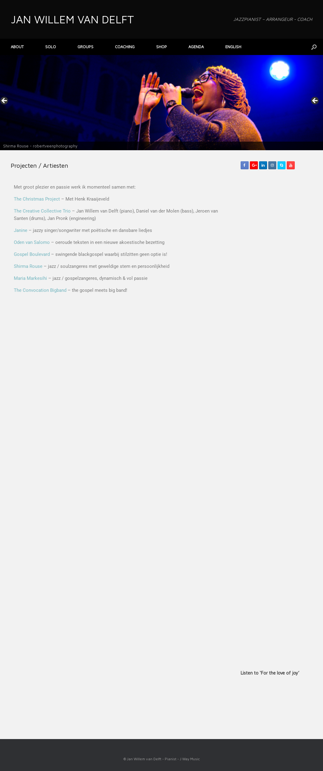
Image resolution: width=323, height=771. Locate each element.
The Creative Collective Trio (42, 211)
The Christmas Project (37, 199)
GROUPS (85, 46)
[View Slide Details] (161, 102)
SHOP (161, 46)
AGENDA (196, 46)
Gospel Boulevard (32, 254)
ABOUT (17, 46)
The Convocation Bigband (40, 290)
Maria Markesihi (30, 278)
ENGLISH (233, 46)
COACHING (125, 46)
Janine (20, 230)
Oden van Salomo (32, 242)
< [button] (4, 101)
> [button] (315, 101)
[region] (161, 103)
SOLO (50, 46)
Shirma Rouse (28, 266)
